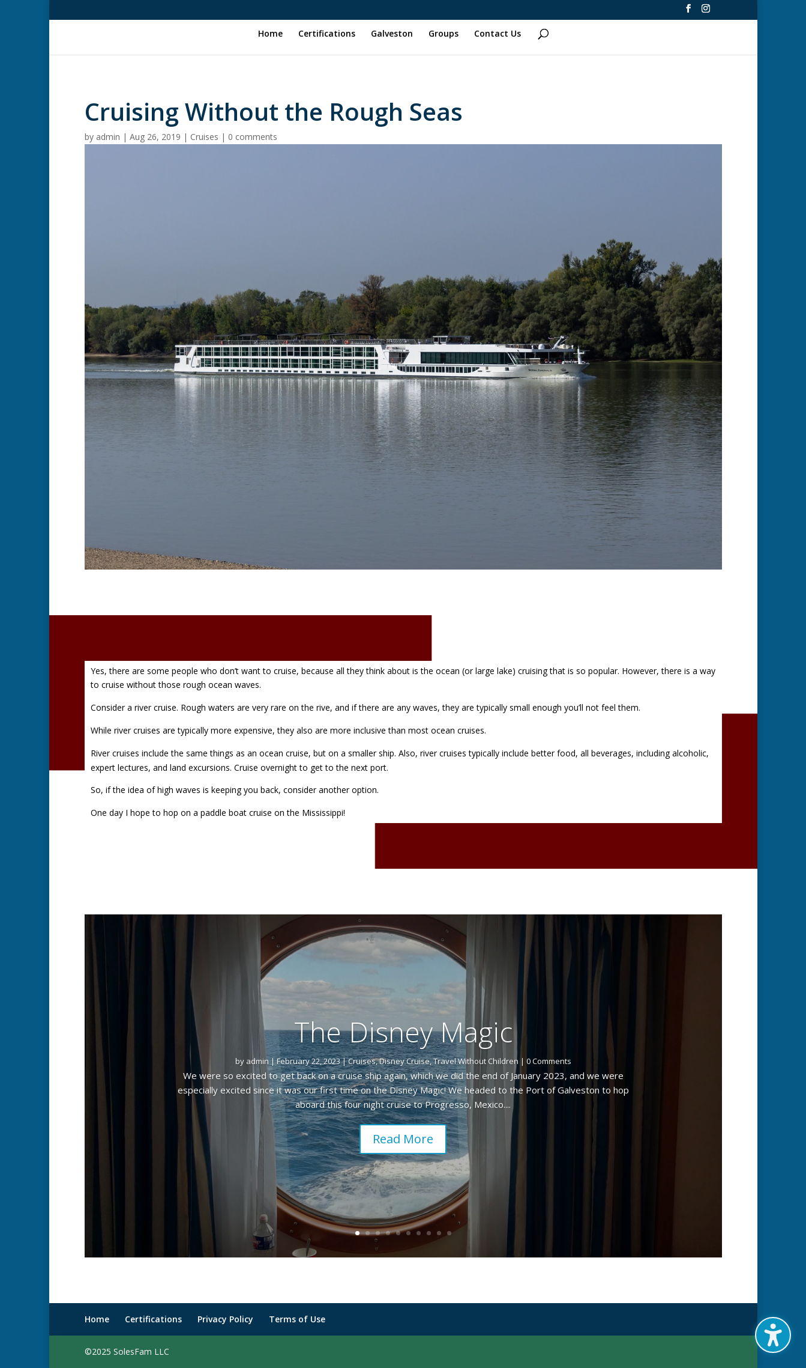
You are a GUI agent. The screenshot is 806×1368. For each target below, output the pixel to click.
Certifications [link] (326, 34)
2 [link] (367, 1233)
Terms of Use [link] (297, 1319)
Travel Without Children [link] (476, 1078)
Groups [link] (444, 34)
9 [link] (439, 1233)
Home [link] (270, 34)
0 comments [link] (252, 136)
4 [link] (388, 1233)
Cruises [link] (204, 136)
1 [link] (357, 1233)
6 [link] (408, 1233)
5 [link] (398, 1233)
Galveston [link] (392, 34)
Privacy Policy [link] (225, 1319)
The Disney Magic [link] (403, 1049)
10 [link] (449, 1233)
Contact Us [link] (497, 34)
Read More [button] (403, 1156)
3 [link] (378, 1233)
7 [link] (419, 1233)
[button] (773, 1335)
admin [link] (108, 136)
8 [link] (429, 1233)
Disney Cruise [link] (404, 1078)
